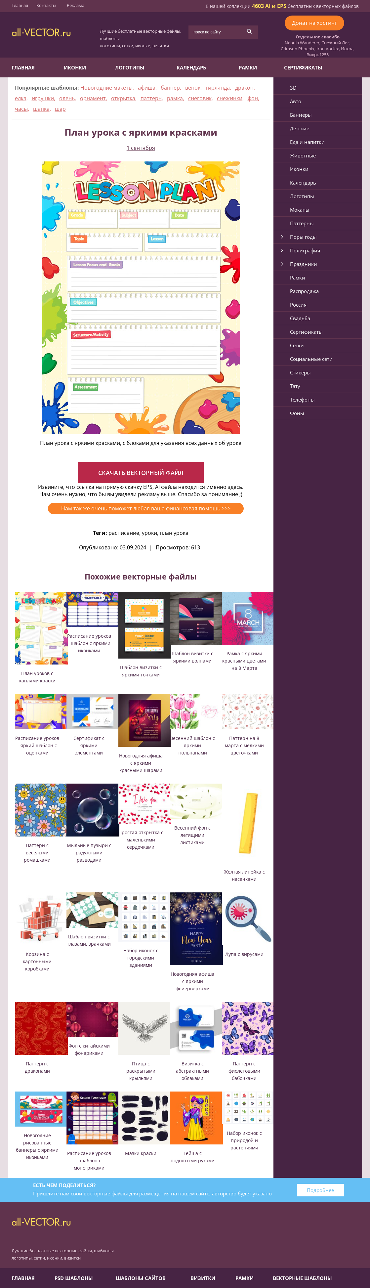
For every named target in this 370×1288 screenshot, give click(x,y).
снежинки (229, 98)
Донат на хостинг (314, 22)
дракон (244, 87)
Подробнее (320, 1190)
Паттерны (302, 223)
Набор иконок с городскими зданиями (140, 957)
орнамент (93, 98)
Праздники (303, 264)
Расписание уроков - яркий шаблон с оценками (37, 745)
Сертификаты (303, 67)
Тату (295, 386)
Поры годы (303, 237)
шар (60, 108)
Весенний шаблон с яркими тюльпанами (192, 745)
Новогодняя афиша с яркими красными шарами (141, 762)
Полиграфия (305, 250)
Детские (299, 128)
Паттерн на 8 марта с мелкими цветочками (244, 745)
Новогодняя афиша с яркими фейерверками (192, 981)
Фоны (297, 413)
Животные (303, 155)
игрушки (43, 98)
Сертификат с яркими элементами (88, 745)
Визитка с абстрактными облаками (192, 1070)
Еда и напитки (307, 142)
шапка (41, 108)
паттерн (151, 98)
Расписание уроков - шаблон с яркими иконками (89, 643)
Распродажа (304, 291)
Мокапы (299, 209)
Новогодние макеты (106, 87)
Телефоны (302, 399)
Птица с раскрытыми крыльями (140, 1070)
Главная (20, 5)
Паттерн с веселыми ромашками (37, 852)
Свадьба (300, 318)
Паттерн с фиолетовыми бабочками (244, 1070)
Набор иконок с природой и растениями (244, 1140)
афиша (146, 87)
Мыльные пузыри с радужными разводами (89, 852)
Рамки (248, 67)
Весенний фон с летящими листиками (192, 835)
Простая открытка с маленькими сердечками (140, 839)
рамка (175, 98)
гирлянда (218, 87)
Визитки (202, 1278)
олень (67, 98)
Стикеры (300, 372)
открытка (123, 98)
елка (20, 98)
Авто (295, 101)
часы (21, 108)
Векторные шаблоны (302, 1278)
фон (253, 98)
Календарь (191, 67)
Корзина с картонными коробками (37, 961)
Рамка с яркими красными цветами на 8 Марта (244, 660)
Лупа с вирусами (244, 954)
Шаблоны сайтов (141, 1278)
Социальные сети (311, 359)
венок (192, 87)
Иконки (75, 67)
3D (293, 87)
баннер (170, 87)
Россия (298, 304)
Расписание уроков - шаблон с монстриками (89, 1160)
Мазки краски (140, 1153)
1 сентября (141, 147)
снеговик (200, 98)
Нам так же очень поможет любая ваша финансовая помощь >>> (145, 508)
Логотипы (129, 67)
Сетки (297, 345)
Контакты (46, 5)
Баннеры (301, 114)
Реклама (75, 5)
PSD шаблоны (74, 1278)
